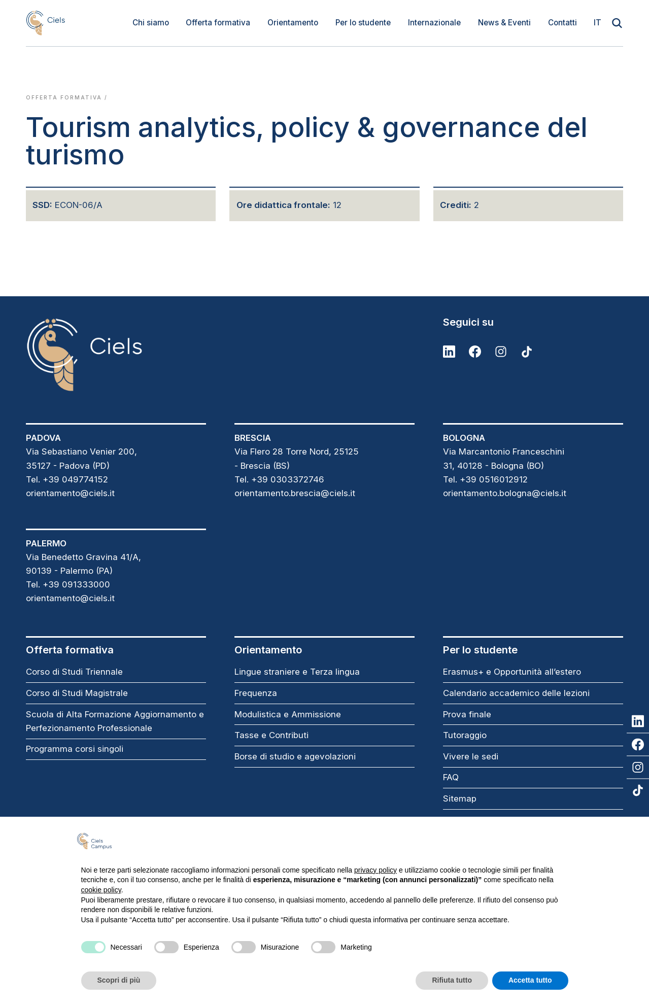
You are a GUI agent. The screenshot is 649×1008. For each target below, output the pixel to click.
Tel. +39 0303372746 (279, 479)
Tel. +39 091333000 (68, 584)
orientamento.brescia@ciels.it (294, 493)
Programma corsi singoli (74, 749)
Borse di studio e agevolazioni (295, 756)
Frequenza (255, 693)
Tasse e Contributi (271, 735)
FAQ (451, 777)
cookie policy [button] (101, 890)
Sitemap (459, 798)
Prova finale (467, 714)
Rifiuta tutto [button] (452, 980)
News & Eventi (504, 22)
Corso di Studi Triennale (74, 672)
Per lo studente (363, 22)
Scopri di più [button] (119, 980)
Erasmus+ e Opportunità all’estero (512, 672)
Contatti (562, 22)
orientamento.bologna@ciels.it (504, 493)
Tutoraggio (465, 735)
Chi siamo (150, 22)
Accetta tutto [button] (530, 980)
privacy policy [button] (375, 870)
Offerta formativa (218, 22)
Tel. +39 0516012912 (485, 479)
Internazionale (434, 22)
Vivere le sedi (470, 756)
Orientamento (292, 22)
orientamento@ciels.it (70, 493)
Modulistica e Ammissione (287, 714)
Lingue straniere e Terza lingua (297, 672)
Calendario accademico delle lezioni (516, 693)
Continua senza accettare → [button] (517, 841)
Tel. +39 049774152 (67, 479)
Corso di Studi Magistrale (77, 693)
